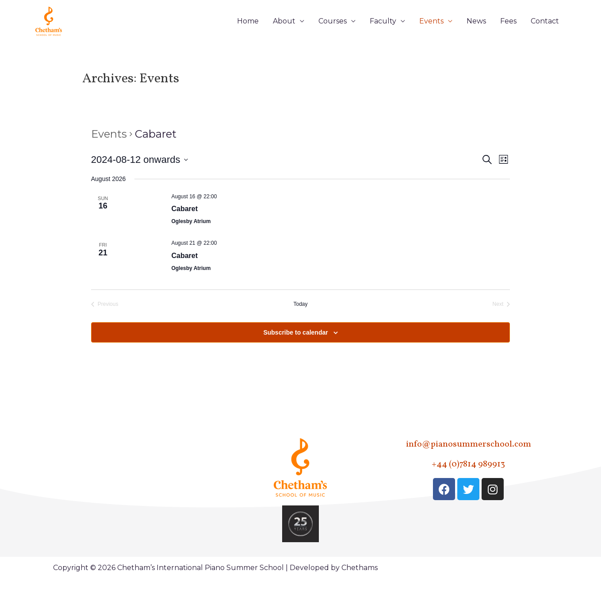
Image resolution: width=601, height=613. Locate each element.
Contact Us (162, 524)
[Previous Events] (105, 335)
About (284, 36)
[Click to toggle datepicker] (139, 190)
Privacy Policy (167, 544)
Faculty (383, 36)
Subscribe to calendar (295, 362)
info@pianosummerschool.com (468, 474)
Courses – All (86, 503)
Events (431, 36)
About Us (80, 483)
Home (248, 36)
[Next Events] (501, 335)
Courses (332, 36)
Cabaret (184, 239)
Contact (545, 36)
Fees (508, 36)
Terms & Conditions (161, 568)
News (476, 36)
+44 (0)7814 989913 (468, 494)
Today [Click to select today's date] (300, 335)
